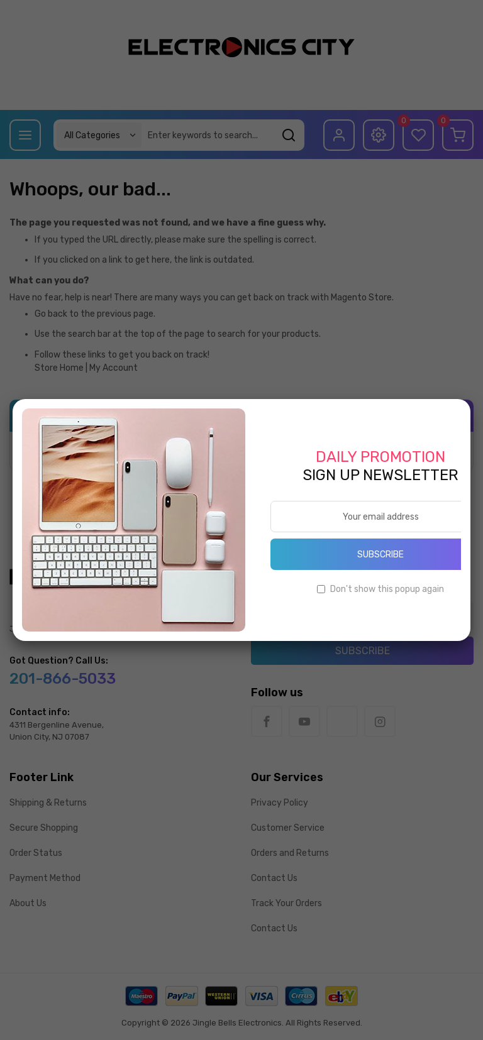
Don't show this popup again (387, 589)
